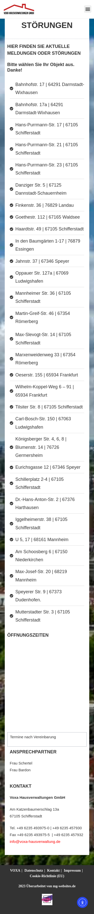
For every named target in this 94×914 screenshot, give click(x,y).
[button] (87, 9)
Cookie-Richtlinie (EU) (47, 876)
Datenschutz (34, 870)
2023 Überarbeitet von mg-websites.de (47, 886)
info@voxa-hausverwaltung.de (35, 841)
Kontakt (53, 870)
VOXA (15, 870)
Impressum (72, 870)
